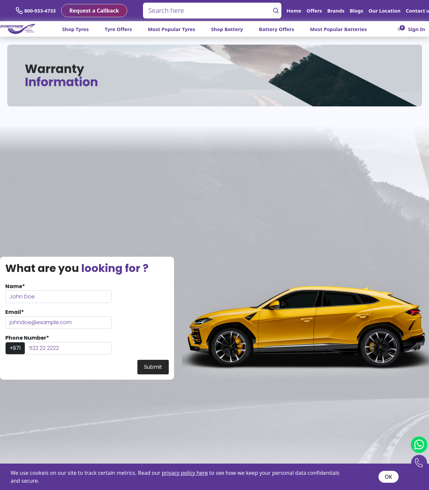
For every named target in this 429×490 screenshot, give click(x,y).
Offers (314, 10)
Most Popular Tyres (171, 29)
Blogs (356, 10)
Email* (14, 312)
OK (388, 476)
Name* (15, 286)
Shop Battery (227, 29)
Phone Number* (27, 338)
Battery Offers (276, 29)
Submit (153, 367)
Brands (335, 10)
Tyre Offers (118, 29)
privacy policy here (185, 472)
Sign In (416, 29)
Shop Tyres (75, 29)
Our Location (385, 10)
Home (294, 10)
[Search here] (208, 11)
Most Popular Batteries (338, 29)
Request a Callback (94, 10)
